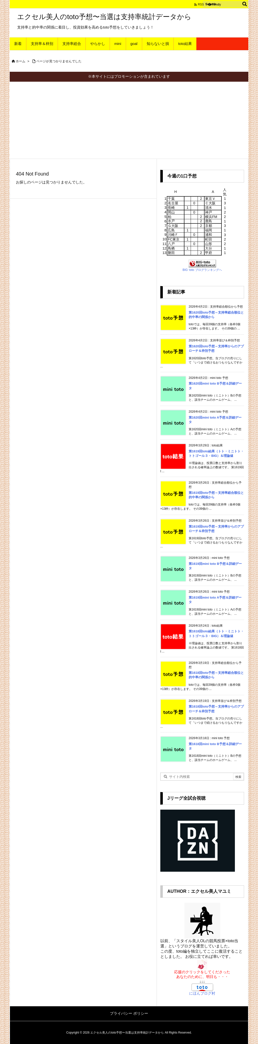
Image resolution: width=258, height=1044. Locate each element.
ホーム (20, 61)
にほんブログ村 (202, 993)
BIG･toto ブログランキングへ (202, 270)
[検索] (244, 4)
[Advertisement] (129, 119)
